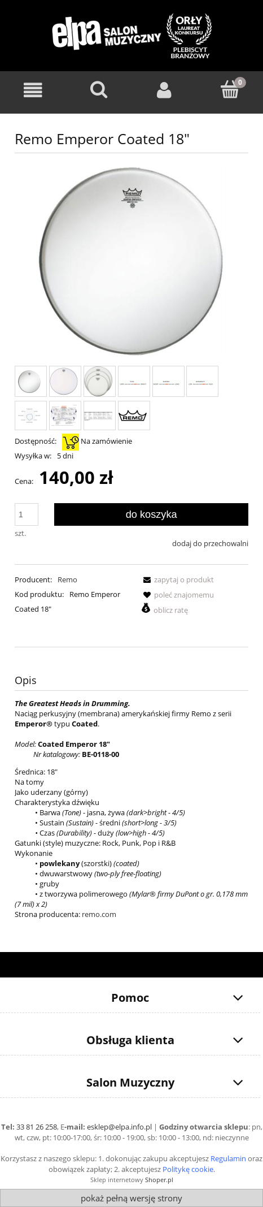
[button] (176, 579)
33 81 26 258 (36, 1127)
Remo (67, 579)
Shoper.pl (159, 1179)
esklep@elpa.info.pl (119, 1127)
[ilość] (26, 514)
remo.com (99, 914)
